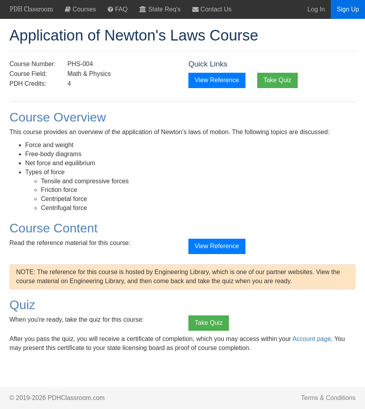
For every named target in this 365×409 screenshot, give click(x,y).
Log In (316, 9)
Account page (311, 338)
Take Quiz (277, 80)
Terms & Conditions (328, 397)
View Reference (217, 80)
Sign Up (348, 9)
